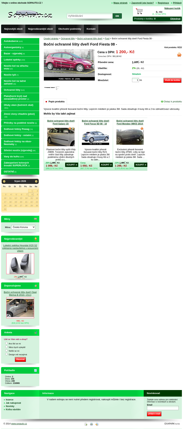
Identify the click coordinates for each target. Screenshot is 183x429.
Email (149, 405)
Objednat (175, 18)
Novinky (10, 406)
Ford (107, 38)
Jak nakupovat (13, 403)
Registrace (163, 3)
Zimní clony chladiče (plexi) (19, 115)
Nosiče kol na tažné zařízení (15, 82)
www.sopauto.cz (19, 423)
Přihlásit (177, 3)
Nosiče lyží (11, 74)
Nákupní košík (172, 8)
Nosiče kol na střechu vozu (16, 67)
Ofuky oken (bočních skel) (18, 106)
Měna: (8, 227)
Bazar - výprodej (14, 53)
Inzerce (9, 399)
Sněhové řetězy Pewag (18, 129)
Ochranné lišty (14, 89)
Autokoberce (13, 41)
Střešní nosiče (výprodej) (19, 150)
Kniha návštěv (13, 409)
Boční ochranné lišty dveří (89, 38)
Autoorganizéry (14, 47)
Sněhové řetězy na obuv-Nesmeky (18, 142)
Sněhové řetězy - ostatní (19, 135)
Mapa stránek (121, 3)
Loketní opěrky (14, 59)
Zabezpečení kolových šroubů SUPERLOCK (17, 164)
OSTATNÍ (10, 171)
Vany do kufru (14, 156)
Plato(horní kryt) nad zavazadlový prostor (16, 97)
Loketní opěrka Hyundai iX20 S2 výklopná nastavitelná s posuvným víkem (20, 248)
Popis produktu (57, 101)
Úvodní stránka (51, 38)
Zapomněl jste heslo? (143, 3)
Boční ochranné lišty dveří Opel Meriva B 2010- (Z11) (20, 293)
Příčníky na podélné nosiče (20, 122)
